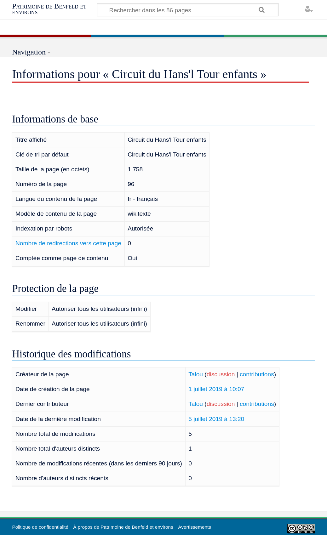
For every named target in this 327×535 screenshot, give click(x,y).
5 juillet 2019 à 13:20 (216, 419)
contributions (257, 374)
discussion (221, 374)
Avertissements (194, 527)
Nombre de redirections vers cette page (68, 243)
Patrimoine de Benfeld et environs (49, 9)
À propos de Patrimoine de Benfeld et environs (123, 527)
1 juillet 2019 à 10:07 (216, 389)
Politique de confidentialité (40, 527)
